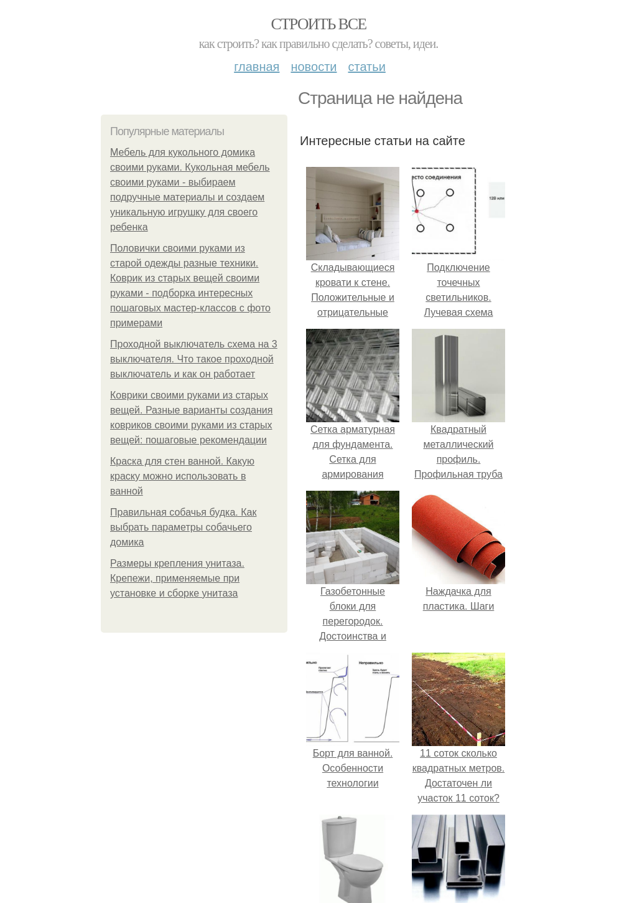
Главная (256, 66)
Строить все (318, 24)
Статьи (366, 66)
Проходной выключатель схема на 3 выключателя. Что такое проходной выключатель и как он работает (193, 359)
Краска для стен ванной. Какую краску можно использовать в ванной (182, 476)
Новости (314, 66)
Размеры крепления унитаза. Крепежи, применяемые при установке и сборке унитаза (177, 578)
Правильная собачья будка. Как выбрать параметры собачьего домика (183, 527)
